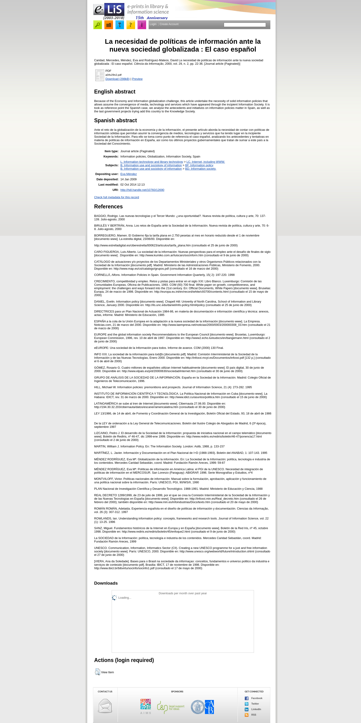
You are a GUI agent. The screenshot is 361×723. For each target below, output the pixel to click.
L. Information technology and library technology (151, 161)
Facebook (253, 698)
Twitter (252, 704)
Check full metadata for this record (116, 197)
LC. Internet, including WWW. (205, 161)
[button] (97, 671)
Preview (137, 79)
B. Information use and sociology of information (151, 165)
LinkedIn (253, 709)
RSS (250, 715)
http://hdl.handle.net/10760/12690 (142, 190)
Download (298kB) (117, 79)
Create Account (169, 24)
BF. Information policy (199, 165)
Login (153, 24)
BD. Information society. (200, 168)
